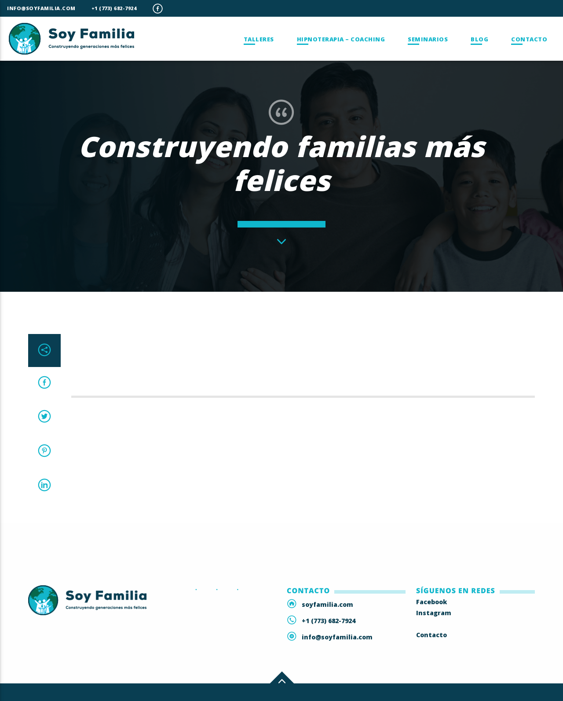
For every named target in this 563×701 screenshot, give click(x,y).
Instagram (433, 613)
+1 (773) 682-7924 (114, 8)
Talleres (259, 39)
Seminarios (428, 39)
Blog (479, 39)
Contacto (529, 39)
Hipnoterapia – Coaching (341, 39)
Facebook (431, 602)
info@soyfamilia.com (41, 8)
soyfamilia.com (327, 604)
